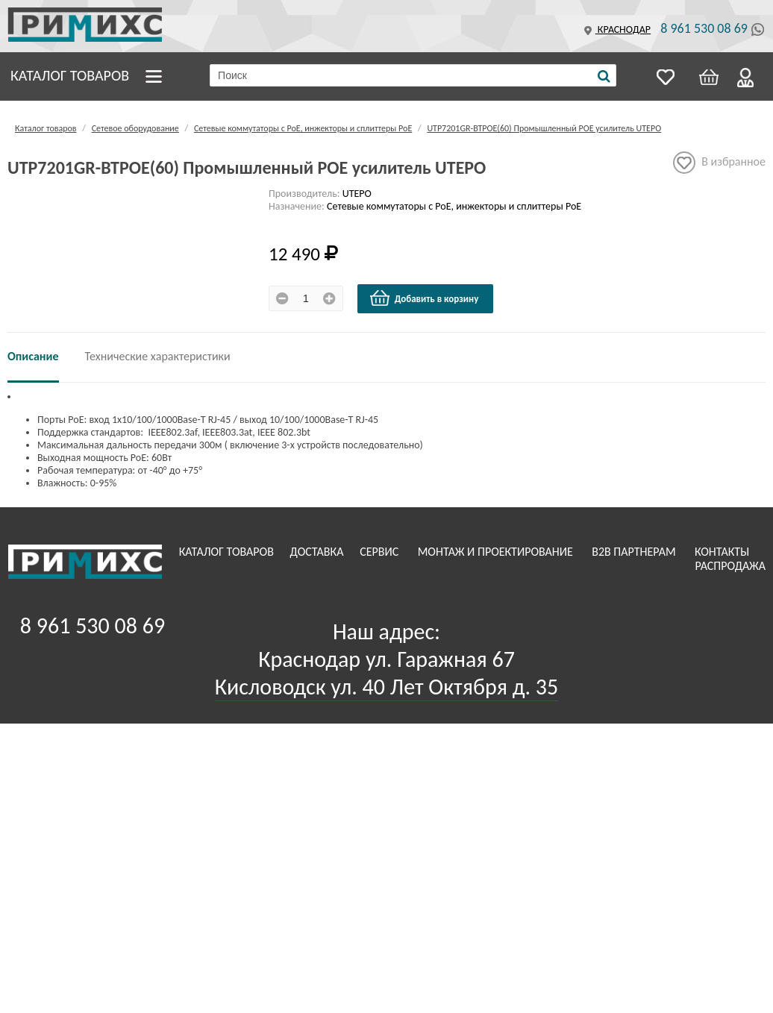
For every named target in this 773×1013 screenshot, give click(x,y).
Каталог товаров (69, 75)
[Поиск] (604, 76)
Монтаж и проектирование (497, 552)
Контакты (723, 552)
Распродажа (730, 566)
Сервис (380, 552)
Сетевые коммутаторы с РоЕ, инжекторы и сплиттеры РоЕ (303, 128)
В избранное (719, 162)
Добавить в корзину (424, 298)
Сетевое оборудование (135, 128)
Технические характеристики (158, 356)
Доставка (318, 552)
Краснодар (615, 29)
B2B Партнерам (635, 552)
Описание (33, 356)
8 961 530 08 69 (704, 28)
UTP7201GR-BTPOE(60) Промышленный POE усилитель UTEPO (544, 128)
